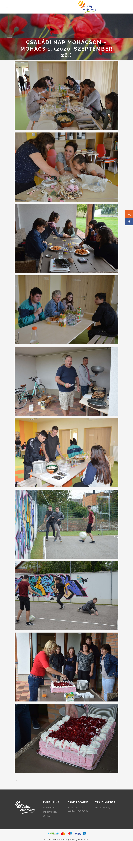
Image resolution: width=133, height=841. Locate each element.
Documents (49, 807)
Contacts (47, 816)
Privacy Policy (50, 812)
